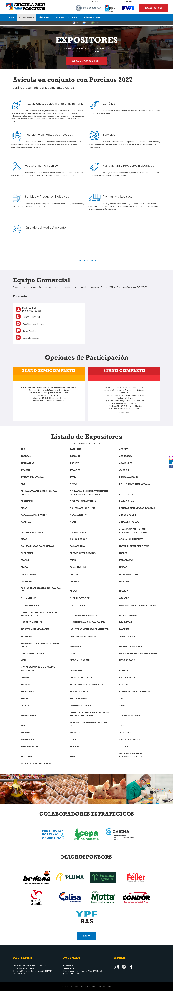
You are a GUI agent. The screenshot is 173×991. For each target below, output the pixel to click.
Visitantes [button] (45, 17)
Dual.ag (92, 986)
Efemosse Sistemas (103, 986)
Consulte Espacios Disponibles (86, 66)
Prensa (60, 17)
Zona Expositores (153, 8)
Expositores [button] (26, 17)
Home (11, 17)
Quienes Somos (91, 17)
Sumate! (86, 931)
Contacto (73, 17)
